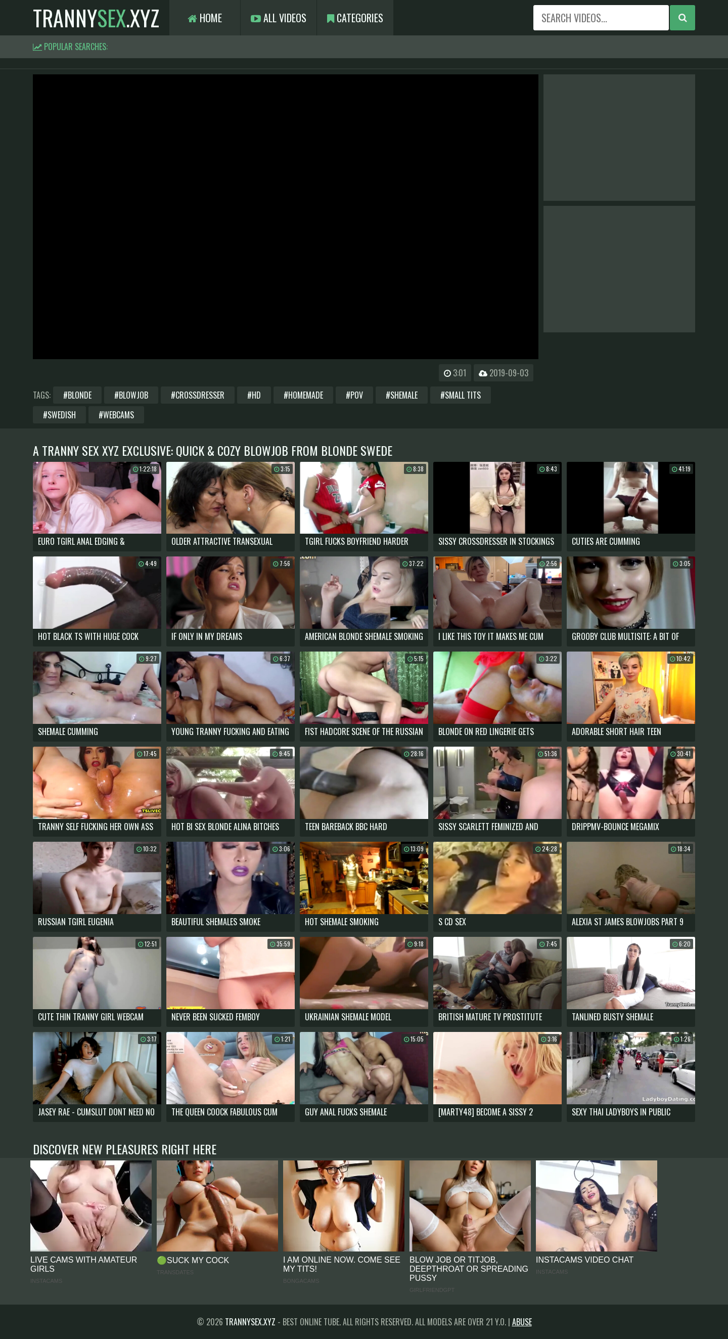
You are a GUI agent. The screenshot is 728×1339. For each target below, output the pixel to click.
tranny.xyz (96, 17)
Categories (355, 17)
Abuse (522, 1322)
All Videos (278, 17)
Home (205, 17)
